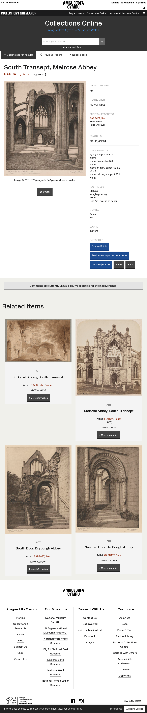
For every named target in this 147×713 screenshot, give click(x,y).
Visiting (20, 617)
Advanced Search (73, 47)
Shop (20, 652)
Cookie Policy (75, 708)
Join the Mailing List (90, 630)
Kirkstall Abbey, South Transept (38, 377)
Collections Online (96, 13)
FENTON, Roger (112, 419)
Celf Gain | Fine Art (101, 264)
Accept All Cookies (134, 709)
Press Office (124, 630)
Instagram (90, 642)
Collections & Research (18, 13)
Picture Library (125, 636)
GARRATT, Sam (16, 74)
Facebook (90, 636)
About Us (124, 617)
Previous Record (51, 54)
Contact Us (90, 617)
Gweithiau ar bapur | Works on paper (109, 255)
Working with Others (125, 652)
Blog (20, 640)
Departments (76, 13)
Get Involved (90, 623)
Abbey (119, 264)
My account (127, 2)
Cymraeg (141, 2)
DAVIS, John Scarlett (42, 385)
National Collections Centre (124, 13)
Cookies (124, 669)
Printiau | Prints (99, 246)
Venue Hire (20, 659)
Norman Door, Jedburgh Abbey (108, 547)
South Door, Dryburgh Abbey (38, 548)
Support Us (20, 646)
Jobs (124, 623)
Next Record (78, 54)
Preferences (115, 708)
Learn (20, 634)
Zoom (45, 191)
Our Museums (10, 2)
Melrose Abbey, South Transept (109, 411)
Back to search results (18, 54)
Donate (115, 2)
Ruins (130, 264)
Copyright (124, 675)
